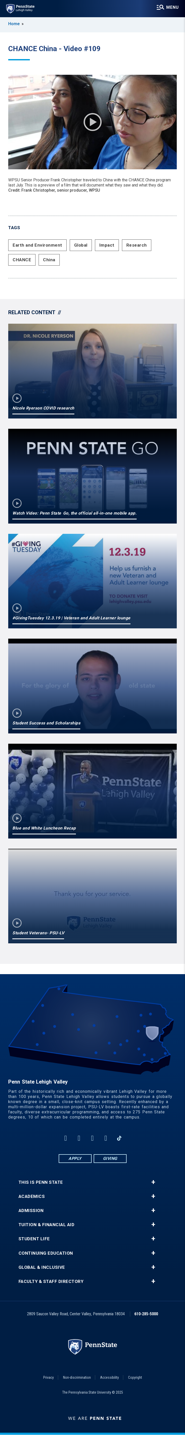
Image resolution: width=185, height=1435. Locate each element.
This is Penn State (41, 1182)
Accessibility (109, 1377)
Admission (31, 1210)
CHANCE (22, 259)
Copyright (135, 1377)
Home (14, 23)
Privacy (48, 1377)
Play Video (92, 122)
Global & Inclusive (42, 1267)
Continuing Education (46, 1253)
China (49, 259)
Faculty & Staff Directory (51, 1281)
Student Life (34, 1238)
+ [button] (153, 1182)
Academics (32, 1196)
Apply (75, 1158)
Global (80, 245)
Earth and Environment (37, 245)
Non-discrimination (77, 1377)
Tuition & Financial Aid (47, 1224)
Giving (110, 1158)
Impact (106, 245)
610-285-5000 (146, 1313)
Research (136, 245)
